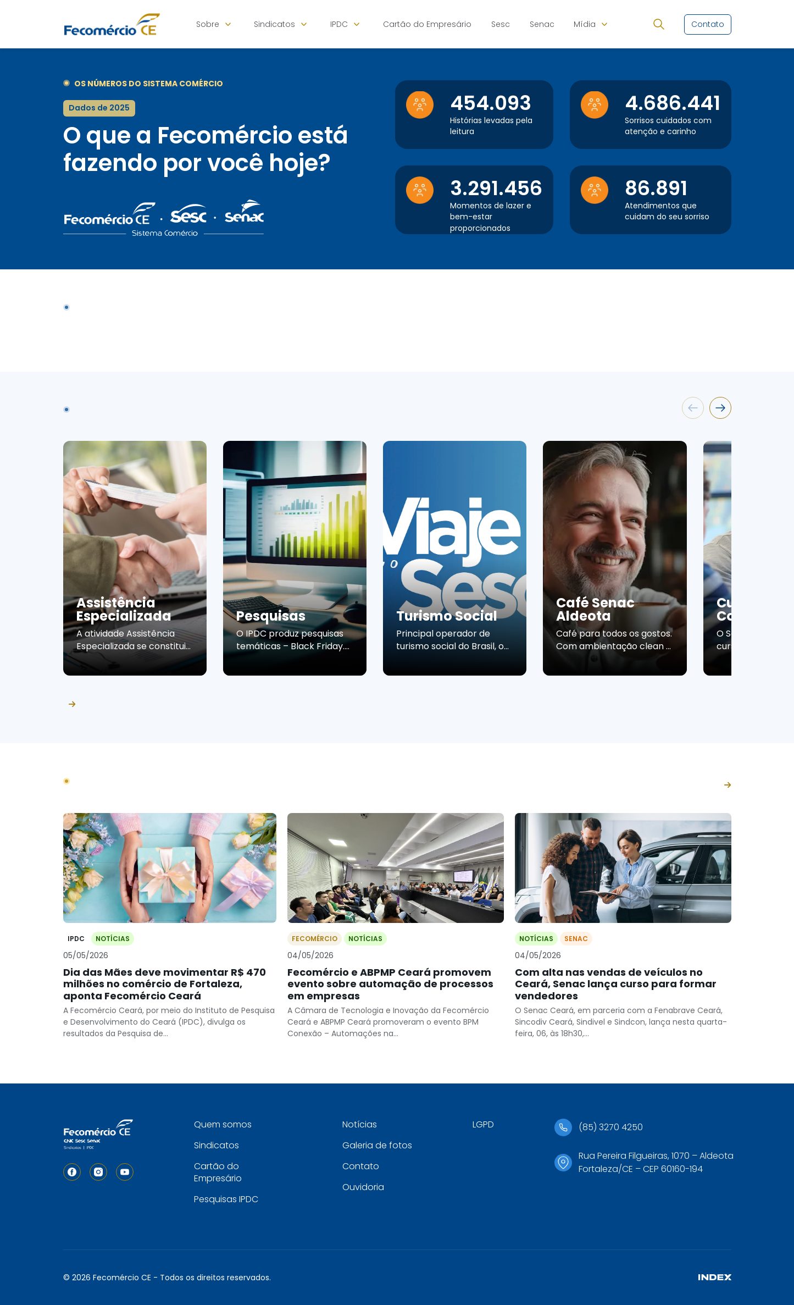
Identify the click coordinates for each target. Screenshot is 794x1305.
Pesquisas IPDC (226, 1199)
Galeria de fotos (377, 1145)
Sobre (207, 24)
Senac (542, 24)
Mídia (585, 24)
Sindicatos (274, 24)
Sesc (500, 24)
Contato (360, 1166)
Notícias (359, 1124)
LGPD (483, 1124)
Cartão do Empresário (427, 24)
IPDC (339, 24)
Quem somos (223, 1124)
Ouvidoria (363, 1187)
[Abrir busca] (659, 24)
